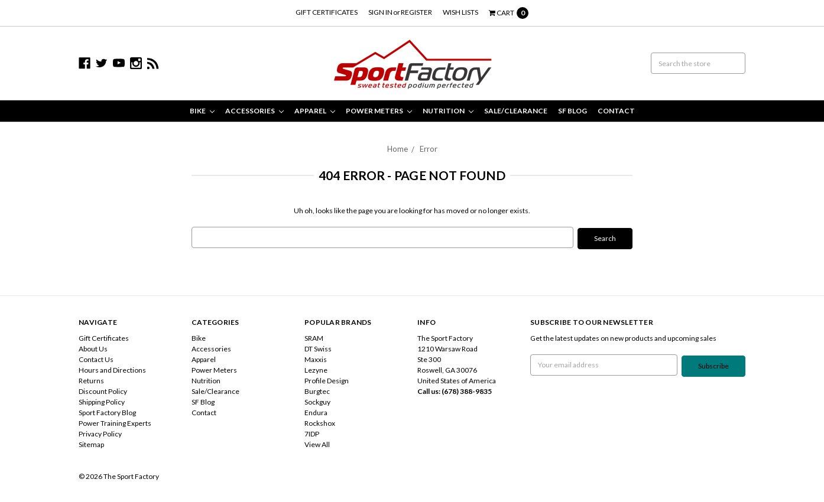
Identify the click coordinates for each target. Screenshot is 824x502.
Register (416, 12)
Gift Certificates (327, 12)
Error (428, 149)
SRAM (313, 337)
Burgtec (317, 390)
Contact (616, 110)
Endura (315, 411)
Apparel (314, 110)
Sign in (380, 12)
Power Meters (379, 110)
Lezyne (315, 368)
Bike (202, 110)
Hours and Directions (112, 368)
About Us (93, 347)
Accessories (254, 110)
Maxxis (315, 358)
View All (317, 443)
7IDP (311, 432)
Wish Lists (460, 12)
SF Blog (572, 110)
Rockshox (319, 422)
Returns (91, 379)
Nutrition (448, 110)
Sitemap (91, 443)
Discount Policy (103, 390)
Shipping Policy (102, 400)
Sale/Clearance (515, 110)
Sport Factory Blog (107, 411)
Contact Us (96, 358)
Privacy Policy (100, 432)
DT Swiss (318, 347)
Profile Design (326, 379)
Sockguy (317, 400)
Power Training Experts (115, 422)
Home (397, 149)
